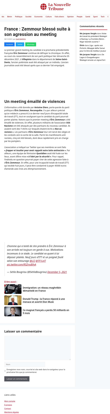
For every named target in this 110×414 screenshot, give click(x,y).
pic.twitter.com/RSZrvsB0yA (21, 264)
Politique (18, 16)
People (79, 16)
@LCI (32, 261)
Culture (49, 16)
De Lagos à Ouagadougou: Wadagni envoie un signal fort (92, 57)
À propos (8, 405)
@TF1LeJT (41, 261)
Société (28, 16)
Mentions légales (11, 412)
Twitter (19, 44)
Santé (88, 16)
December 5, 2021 (57, 272)
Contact (7, 408)
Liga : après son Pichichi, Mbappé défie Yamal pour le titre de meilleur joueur (93, 48)
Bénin (9, 16)
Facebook (9, 44)
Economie (38, 16)
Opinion (70, 16)
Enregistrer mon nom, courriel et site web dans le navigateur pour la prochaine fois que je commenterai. (36, 370)
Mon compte (9, 401)
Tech (103, 16)
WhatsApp (30, 44)
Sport (95, 16)
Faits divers (59, 16)
